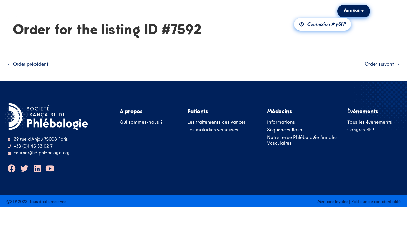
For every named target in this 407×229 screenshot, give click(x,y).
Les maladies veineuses (212, 130)
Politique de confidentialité (376, 201)
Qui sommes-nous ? (141, 122)
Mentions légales (332, 201)
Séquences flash (284, 130)
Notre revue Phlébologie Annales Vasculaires (302, 140)
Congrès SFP (360, 130)
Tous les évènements (369, 122)
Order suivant (382, 64)
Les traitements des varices (216, 122)
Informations (281, 122)
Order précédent (27, 64)
